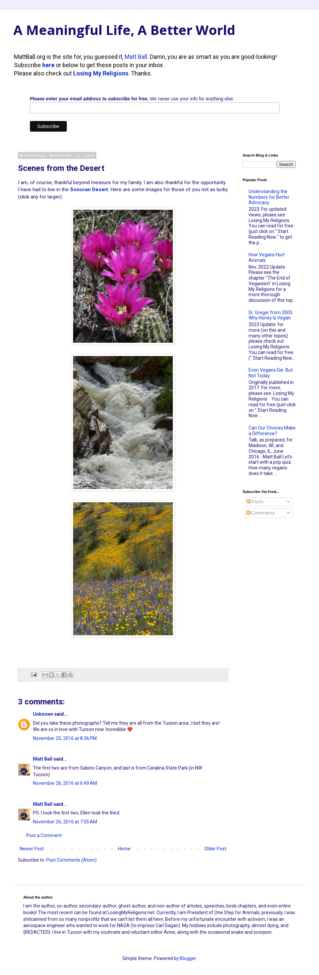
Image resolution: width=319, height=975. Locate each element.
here (48, 64)
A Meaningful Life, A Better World (124, 30)
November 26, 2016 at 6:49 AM (65, 783)
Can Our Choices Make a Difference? (272, 430)
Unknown (43, 714)
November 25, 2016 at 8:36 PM (65, 738)
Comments (261, 513)
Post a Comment (44, 835)
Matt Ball (136, 56)
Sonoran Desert (89, 189)
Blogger (188, 958)
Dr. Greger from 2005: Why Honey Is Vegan (271, 315)
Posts (255, 501)
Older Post (215, 848)
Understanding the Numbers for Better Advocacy (269, 197)
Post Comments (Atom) (71, 860)
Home (124, 848)
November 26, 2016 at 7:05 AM (65, 821)
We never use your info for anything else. (132, 98)
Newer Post (32, 848)
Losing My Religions (100, 73)
